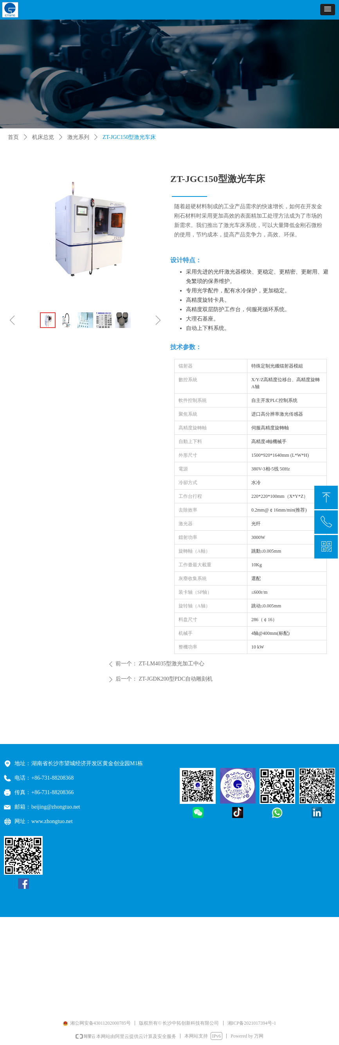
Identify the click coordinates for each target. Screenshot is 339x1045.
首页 (13, 137)
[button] (327, 9)
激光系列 (78, 137)
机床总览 (43, 137)
